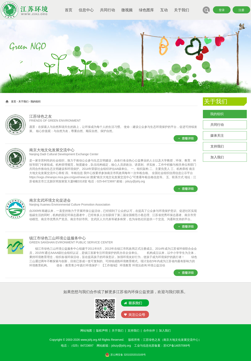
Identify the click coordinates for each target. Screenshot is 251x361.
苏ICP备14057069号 (176, 345)
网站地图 (86, 330)
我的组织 (217, 114)
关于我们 (181, 10)
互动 (164, 10)
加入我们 (217, 157)
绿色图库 (146, 10)
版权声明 (102, 330)
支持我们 (217, 146)
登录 (222, 10)
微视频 (127, 10)
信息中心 (86, 10)
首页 (68, 10)
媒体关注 (217, 135)
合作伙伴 (149, 330)
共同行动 (107, 10)
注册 (241, 10)
